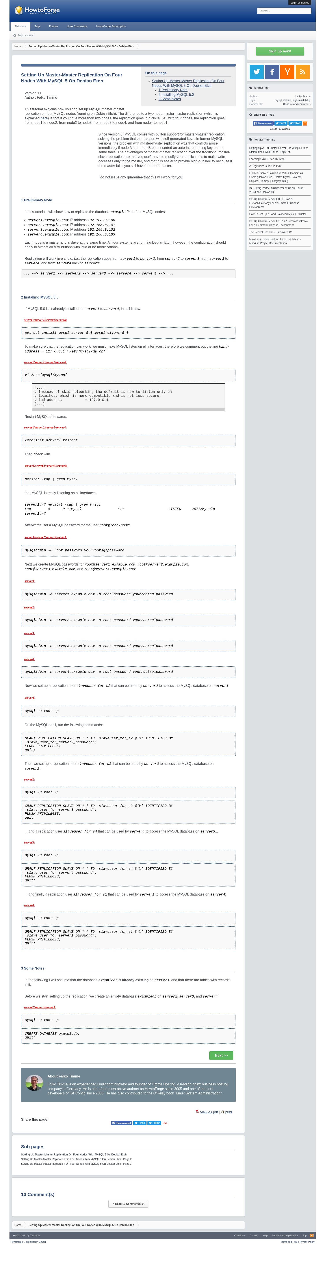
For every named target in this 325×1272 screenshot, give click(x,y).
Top (305, 1235)
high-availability (301, 100)
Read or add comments (297, 104)
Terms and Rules (289, 1241)
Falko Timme (303, 96)
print (228, 1112)
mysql (278, 100)
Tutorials (20, 26)
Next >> (221, 1055)
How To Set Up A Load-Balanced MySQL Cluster (277, 214)
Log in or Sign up (300, 2)
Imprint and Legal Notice (285, 1235)
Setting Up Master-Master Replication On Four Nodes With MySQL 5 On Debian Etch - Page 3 (76, 1163)
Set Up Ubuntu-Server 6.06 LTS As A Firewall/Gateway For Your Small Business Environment (274, 203)
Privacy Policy (306, 1241)
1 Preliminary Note (173, 90)
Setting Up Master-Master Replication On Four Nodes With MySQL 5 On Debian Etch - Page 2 (76, 1159)
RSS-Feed (312, 1235)
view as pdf (209, 1112)
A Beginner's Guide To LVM (265, 166)
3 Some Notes (170, 99)
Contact (254, 1235)
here (44, 118)
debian (287, 100)
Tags (37, 26)
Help (265, 1235)
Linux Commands (77, 26)
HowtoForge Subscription (111, 26)
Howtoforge (28, 1241)
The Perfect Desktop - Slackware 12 (270, 232)
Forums (53, 26)
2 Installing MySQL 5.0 (176, 94)
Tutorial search (26, 35)
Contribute (239, 1235)
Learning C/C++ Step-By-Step (266, 159)
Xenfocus (35, 1235)
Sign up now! (280, 51)
